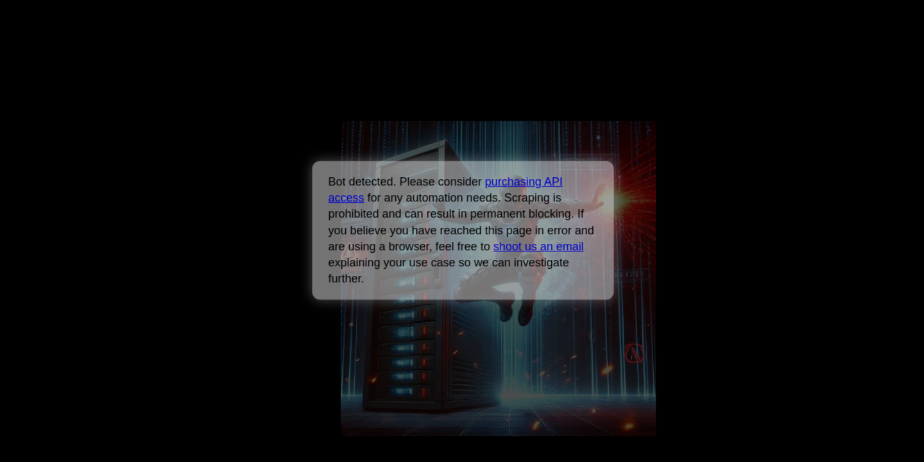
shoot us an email (538, 246)
